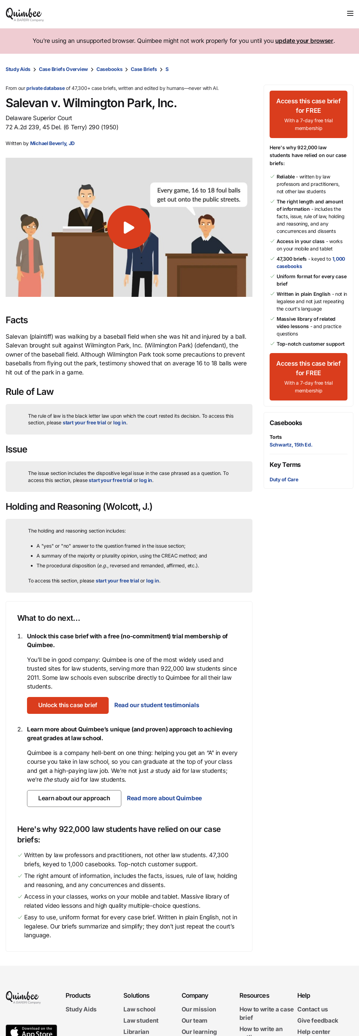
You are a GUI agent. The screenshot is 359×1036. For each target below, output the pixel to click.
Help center (313, 1031)
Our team (195, 1020)
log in (119, 422)
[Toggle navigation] (350, 13)
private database (45, 88)
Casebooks (109, 69)
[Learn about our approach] (74, 798)
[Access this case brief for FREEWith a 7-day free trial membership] (308, 114)
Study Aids (18, 69)
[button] (129, 227)
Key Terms (285, 464)
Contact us (312, 1009)
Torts (276, 437)
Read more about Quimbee (164, 798)
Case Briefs (144, 69)
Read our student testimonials (156, 705)
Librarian (136, 1031)
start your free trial (84, 422)
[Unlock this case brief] (68, 705)
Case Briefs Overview (63, 69)
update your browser (304, 40)
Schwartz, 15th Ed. (291, 445)
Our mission (199, 1009)
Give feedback (317, 1020)
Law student (140, 1020)
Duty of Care (284, 479)
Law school (139, 1009)
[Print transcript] (346, 69)
